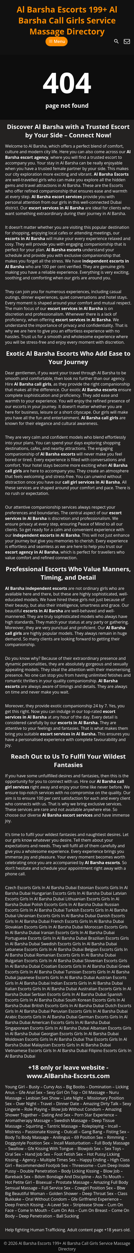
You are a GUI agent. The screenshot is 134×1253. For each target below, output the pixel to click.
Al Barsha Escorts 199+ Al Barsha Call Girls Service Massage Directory (67, 20)
